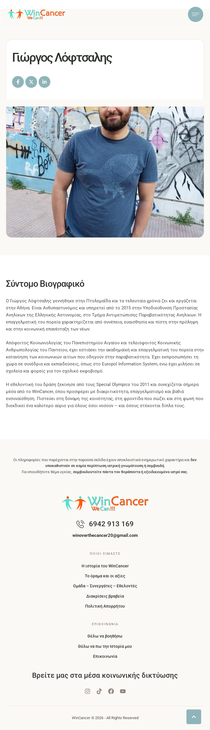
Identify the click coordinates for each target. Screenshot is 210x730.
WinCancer (81, 718)
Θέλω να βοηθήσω (105, 636)
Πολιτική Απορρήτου (105, 606)
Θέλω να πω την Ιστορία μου (105, 646)
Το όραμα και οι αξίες (105, 576)
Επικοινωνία (105, 656)
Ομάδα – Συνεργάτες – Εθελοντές (105, 586)
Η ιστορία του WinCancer (105, 566)
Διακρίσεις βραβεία (105, 596)
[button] (193, 716)
